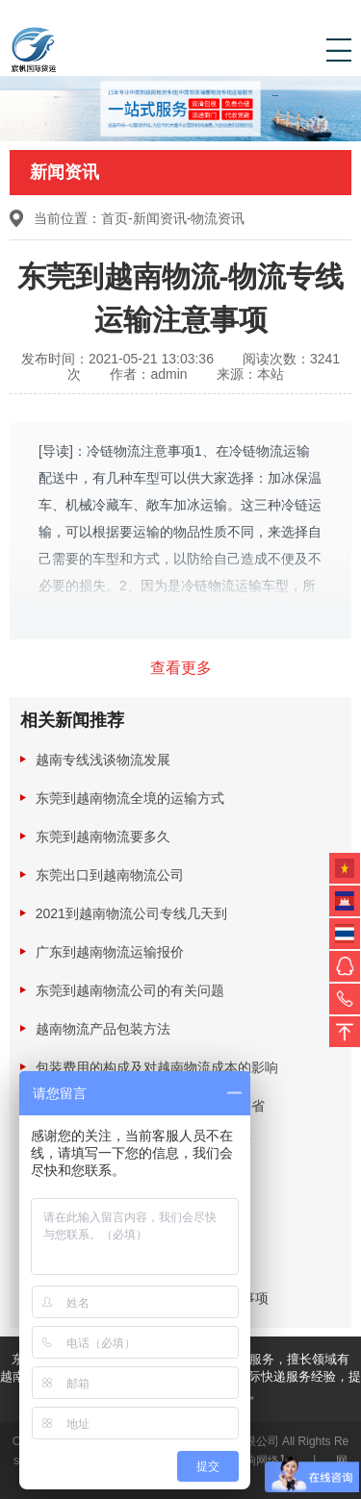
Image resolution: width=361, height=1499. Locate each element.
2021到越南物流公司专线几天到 (131, 913)
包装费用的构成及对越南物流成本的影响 (157, 1067)
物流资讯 (218, 218)
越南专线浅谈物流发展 (103, 759)
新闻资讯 (160, 218)
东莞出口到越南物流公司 (110, 875)
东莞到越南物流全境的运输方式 (130, 798)
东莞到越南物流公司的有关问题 (130, 990)
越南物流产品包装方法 (103, 1029)
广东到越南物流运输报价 (110, 952)
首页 (114, 218)
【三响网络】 (256, 1460)
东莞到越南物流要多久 (103, 836)
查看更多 (181, 668)
